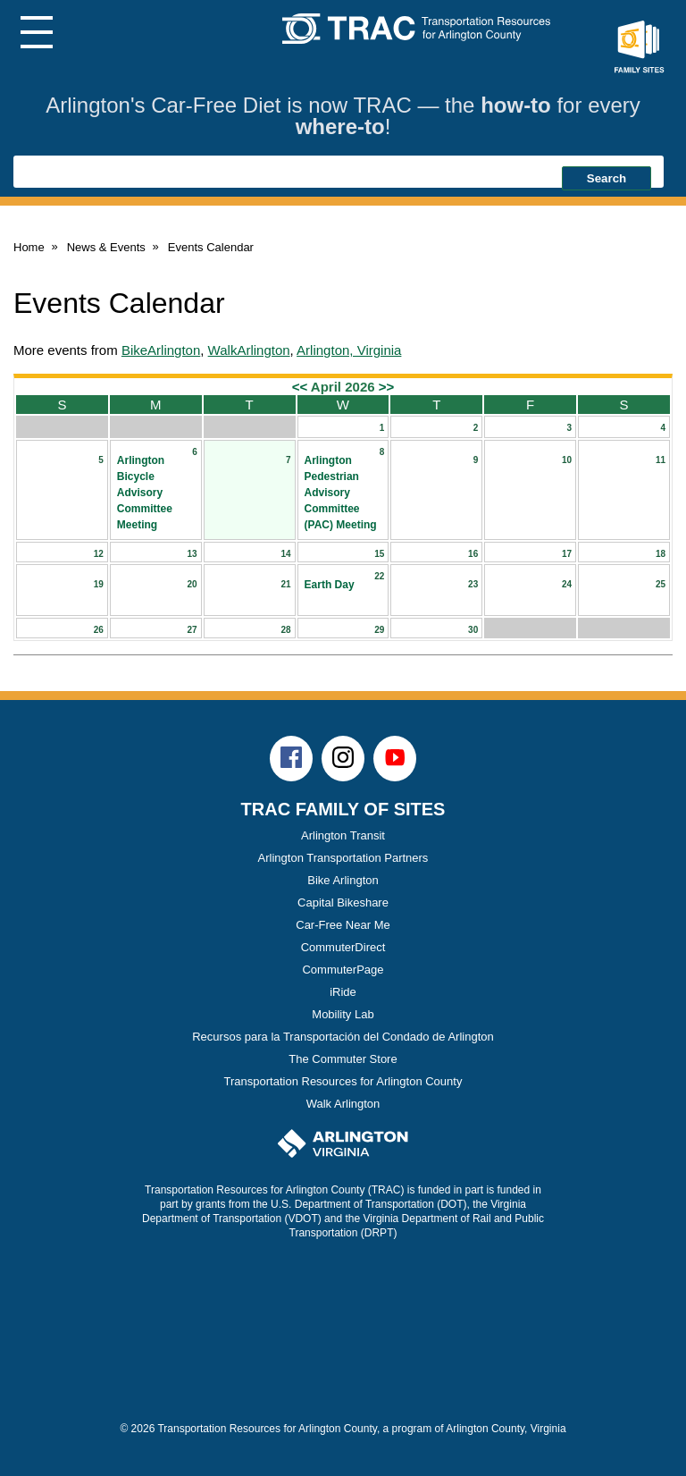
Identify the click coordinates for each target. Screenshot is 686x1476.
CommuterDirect (343, 947)
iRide (343, 992)
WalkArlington (249, 350)
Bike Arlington (343, 880)
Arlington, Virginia (349, 350)
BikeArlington (160, 350)
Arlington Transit (343, 835)
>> (387, 386)
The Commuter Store (343, 1059)
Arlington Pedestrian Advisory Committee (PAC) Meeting (341, 492)
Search (606, 178)
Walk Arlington (343, 1103)
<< (300, 386)
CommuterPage (342, 969)
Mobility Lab (342, 1014)
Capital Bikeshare (343, 902)
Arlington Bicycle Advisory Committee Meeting (144, 492)
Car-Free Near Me (342, 925)
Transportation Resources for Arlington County (343, 1081)
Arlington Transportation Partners (343, 858)
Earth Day (330, 584)
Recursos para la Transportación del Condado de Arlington (343, 1036)
